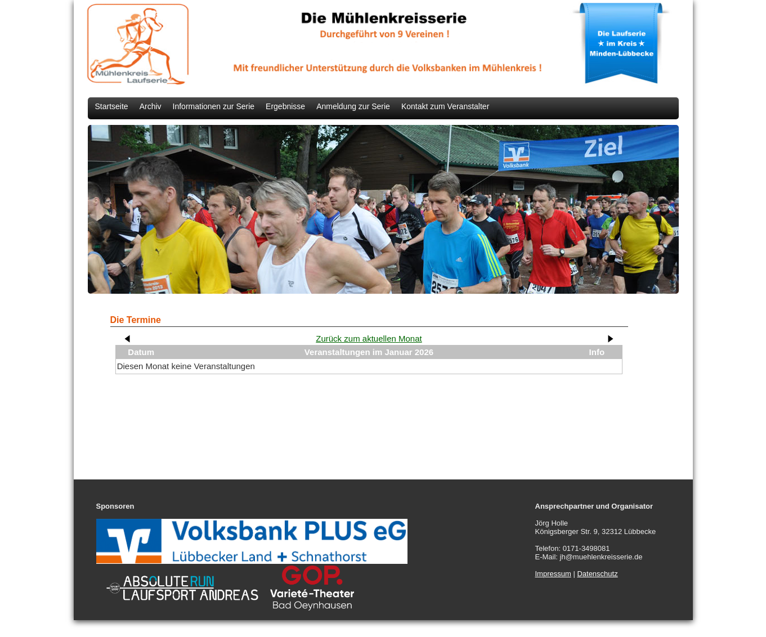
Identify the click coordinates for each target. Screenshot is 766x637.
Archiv (151, 106)
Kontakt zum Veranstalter (445, 106)
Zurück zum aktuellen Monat (369, 338)
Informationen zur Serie (214, 106)
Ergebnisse (285, 106)
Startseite (111, 106)
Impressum (553, 573)
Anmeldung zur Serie (353, 106)
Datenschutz (597, 573)
